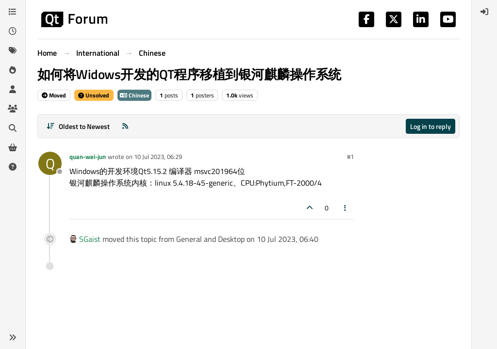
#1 (350, 156)
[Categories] (12, 11)
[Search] (12, 128)
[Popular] (12, 70)
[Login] (484, 11)
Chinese (134, 95)
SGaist (89, 239)
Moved (54, 95)
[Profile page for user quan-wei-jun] (50, 163)
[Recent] (12, 31)
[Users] (12, 89)
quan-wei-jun (87, 156)
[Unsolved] (12, 166)
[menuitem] (484, 11)
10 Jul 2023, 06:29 (158, 156)
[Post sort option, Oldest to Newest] (78, 126)
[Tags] (12, 50)
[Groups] (12, 108)
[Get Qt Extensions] (12, 147)
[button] (12, 337)
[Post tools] (345, 207)
